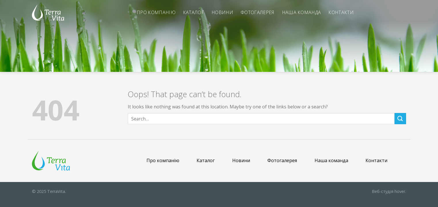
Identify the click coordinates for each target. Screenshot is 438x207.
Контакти (341, 12)
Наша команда (301, 12)
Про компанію (156, 12)
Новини (222, 12)
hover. (389, 191)
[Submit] (400, 118)
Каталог (193, 12)
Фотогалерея (258, 12)
